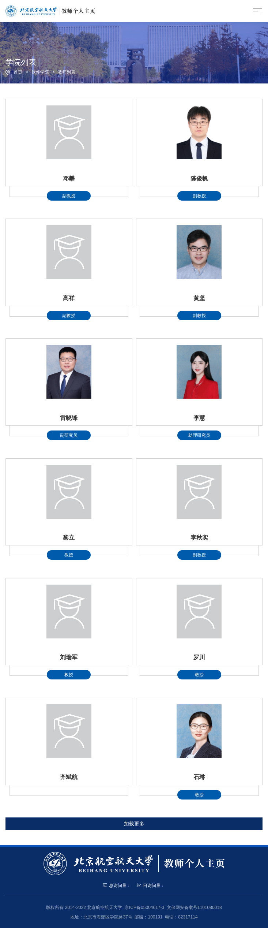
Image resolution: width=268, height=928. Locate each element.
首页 (18, 72)
